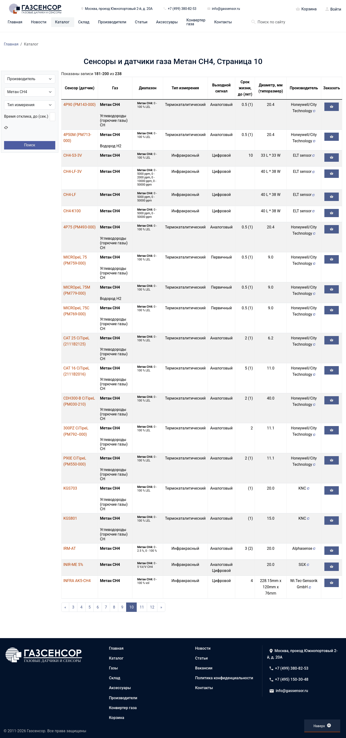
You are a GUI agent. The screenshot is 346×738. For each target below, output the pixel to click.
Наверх (322, 725)
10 (131, 607)
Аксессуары (167, 22)
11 (142, 607)
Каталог (62, 22)
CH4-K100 (72, 211)
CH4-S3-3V (72, 155)
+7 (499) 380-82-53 (289, 668)
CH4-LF (69, 194)
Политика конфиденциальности (224, 678)
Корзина (306, 8)
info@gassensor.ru (289, 690)
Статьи (141, 22)
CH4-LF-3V (72, 171)
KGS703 (70, 488)
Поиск (29, 145)
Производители (112, 22)
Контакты (223, 22)
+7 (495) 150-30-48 (289, 679)
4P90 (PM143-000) (79, 104)
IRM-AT (69, 548)
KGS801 (70, 518)
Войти (335, 9)
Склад (83, 22)
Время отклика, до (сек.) (26, 116)
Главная (15, 22)
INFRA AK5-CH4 (77, 580)
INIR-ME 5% (73, 564)
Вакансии (203, 668)
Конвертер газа (195, 22)
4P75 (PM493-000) (79, 227)
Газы (113, 668)
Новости (38, 22)
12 (152, 607)
